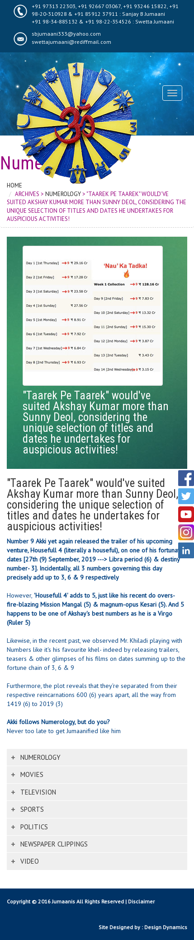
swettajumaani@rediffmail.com (71, 41)
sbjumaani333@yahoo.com (66, 33)
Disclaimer (141, 901)
